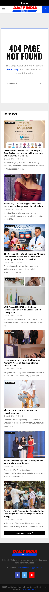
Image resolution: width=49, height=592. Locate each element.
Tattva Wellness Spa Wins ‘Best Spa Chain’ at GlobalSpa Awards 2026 (24, 462)
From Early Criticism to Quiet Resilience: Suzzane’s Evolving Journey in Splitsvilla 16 (24, 205)
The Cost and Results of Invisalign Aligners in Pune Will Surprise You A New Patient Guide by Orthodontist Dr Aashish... (24, 256)
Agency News (10, 123)
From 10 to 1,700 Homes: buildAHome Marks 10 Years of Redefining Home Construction (22, 363)
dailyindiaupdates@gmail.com (29, 567)
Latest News (10, 114)
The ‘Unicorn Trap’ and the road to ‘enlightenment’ (20, 412)
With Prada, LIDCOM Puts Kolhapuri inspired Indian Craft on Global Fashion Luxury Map (22, 309)
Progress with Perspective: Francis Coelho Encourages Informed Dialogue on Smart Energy (24, 513)
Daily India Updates (29, 589)
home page (13, 69)
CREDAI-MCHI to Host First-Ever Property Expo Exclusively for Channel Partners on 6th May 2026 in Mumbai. (23, 153)
